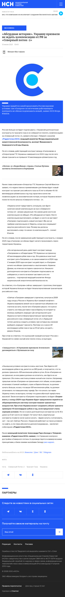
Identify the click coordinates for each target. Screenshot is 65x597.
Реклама (29, 544)
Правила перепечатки (12, 586)
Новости (28, 452)
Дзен (36, 452)
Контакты (18, 544)
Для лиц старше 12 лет (35, 586)
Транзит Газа (32, 467)
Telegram (47, 452)
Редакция (6, 544)
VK (41, 452)
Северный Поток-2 (16, 467)
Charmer (15, 591)
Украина (43, 467)
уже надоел (49, 442)
